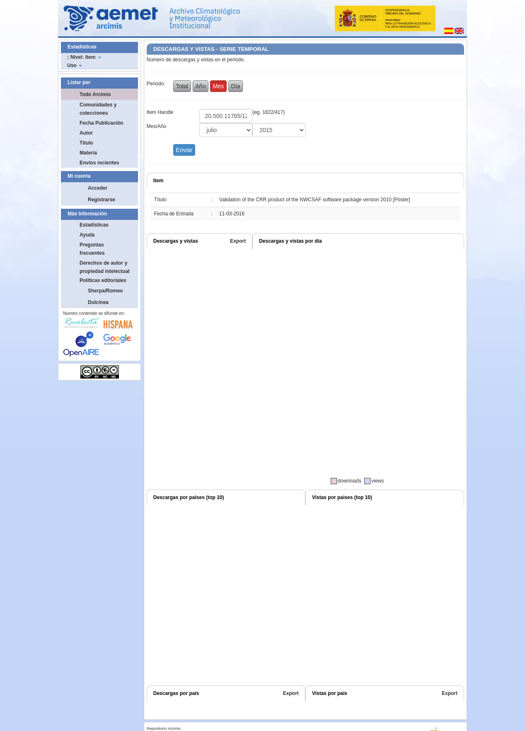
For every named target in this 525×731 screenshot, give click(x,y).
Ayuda (87, 235)
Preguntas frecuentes (92, 249)
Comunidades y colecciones (98, 109)
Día (235, 86)
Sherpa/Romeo (105, 291)
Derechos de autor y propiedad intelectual (105, 267)
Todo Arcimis (95, 94)
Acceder (97, 188)
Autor (86, 133)
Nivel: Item (84, 57)
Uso (74, 65)
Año (201, 86)
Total (182, 86)
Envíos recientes (99, 163)
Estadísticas (94, 225)
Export (238, 241)
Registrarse (101, 200)
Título (86, 143)
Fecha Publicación (101, 123)
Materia (88, 153)
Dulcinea (98, 302)
